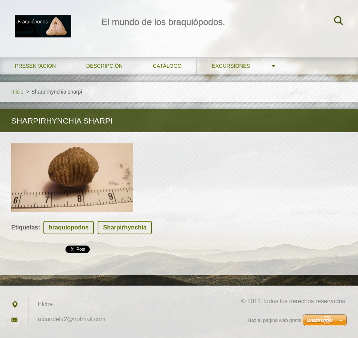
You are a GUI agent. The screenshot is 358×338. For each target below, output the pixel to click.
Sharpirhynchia (124, 227)
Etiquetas (24, 227)
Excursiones (231, 66)
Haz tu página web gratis (274, 320)
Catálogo (167, 66)
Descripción (104, 66)
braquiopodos (69, 227)
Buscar (338, 21)
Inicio (17, 92)
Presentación (35, 66)
